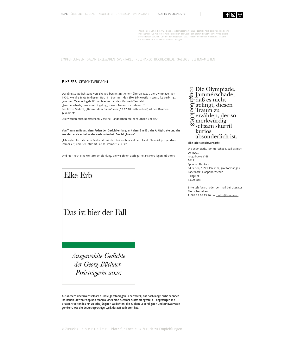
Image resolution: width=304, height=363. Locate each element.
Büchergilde (164, 59)
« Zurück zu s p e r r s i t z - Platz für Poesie (99, 329)
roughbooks (195, 156)
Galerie (183, 59)
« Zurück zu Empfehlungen (160, 329)
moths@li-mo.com (227, 195)
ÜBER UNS (76, 14)
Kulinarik (144, 59)
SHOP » (233, 59)
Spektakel (125, 59)
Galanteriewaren (101, 59)
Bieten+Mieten (203, 59)
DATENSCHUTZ (141, 14)
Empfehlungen (72, 59)
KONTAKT (90, 14)
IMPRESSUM (123, 14)
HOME (64, 14)
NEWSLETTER (106, 14)
